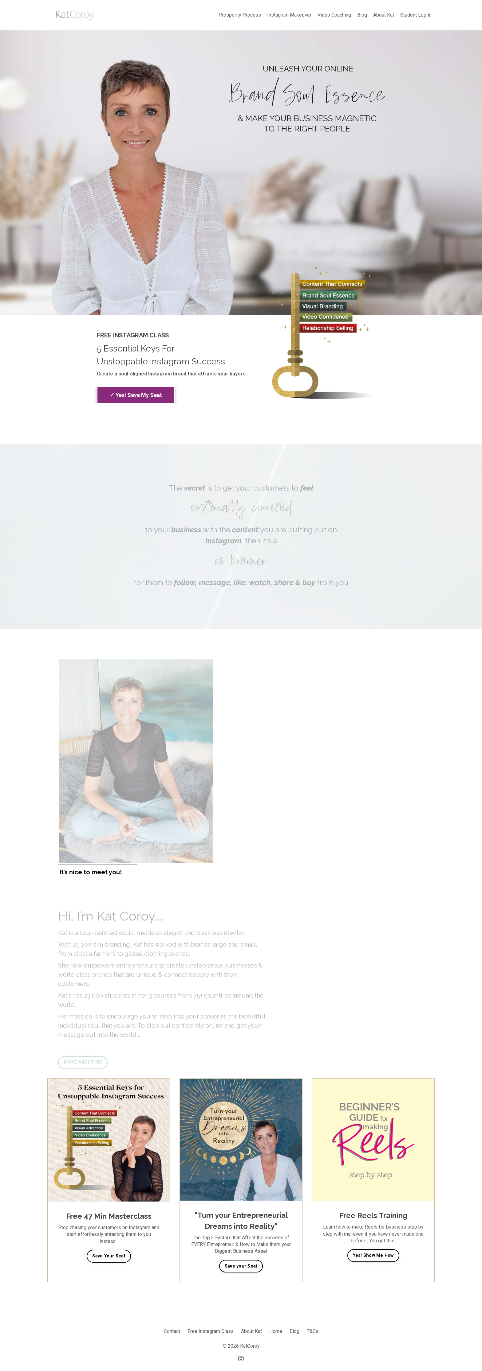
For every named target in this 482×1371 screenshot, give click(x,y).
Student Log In (416, 15)
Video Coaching (334, 15)
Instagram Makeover (289, 15)
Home (275, 1331)
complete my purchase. (136, 394)
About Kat (383, 15)
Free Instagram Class (211, 1331)
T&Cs (312, 1331)
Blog (362, 15)
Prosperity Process (240, 15)
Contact (172, 1331)
